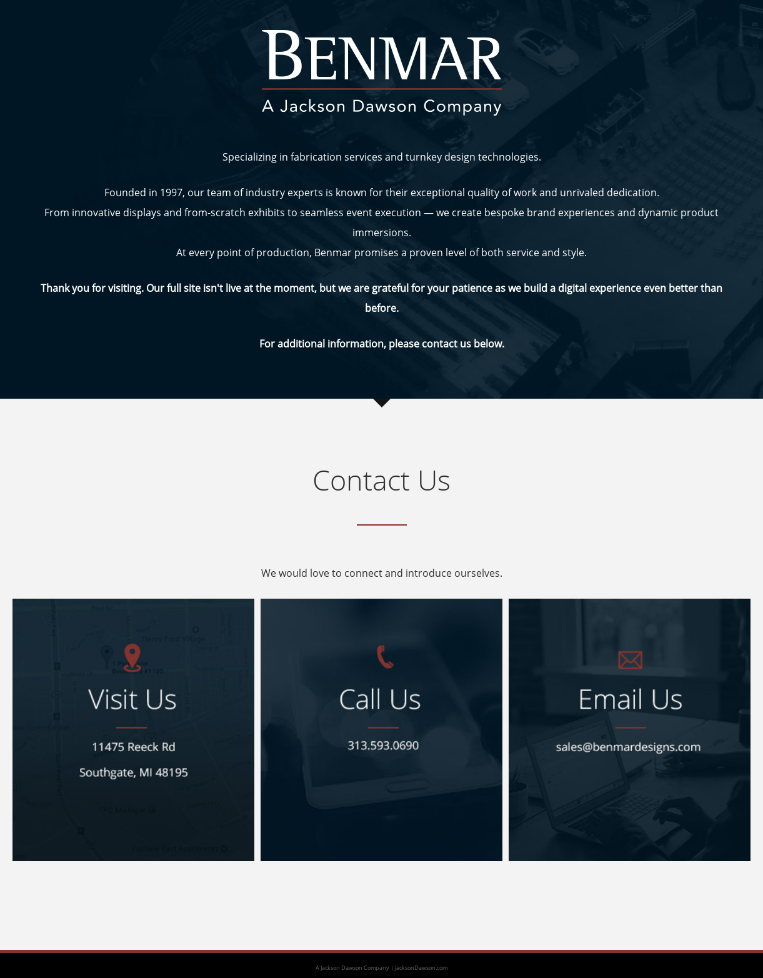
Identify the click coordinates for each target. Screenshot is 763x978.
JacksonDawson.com (421, 968)
